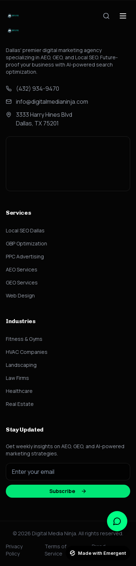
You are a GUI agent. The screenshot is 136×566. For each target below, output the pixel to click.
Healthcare (19, 390)
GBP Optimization (26, 243)
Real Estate (20, 403)
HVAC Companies (27, 351)
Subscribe (68, 491)
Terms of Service (55, 550)
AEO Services (21, 269)
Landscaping (21, 364)
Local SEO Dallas (25, 230)
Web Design (20, 295)
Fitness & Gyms (24, 338)
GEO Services (22, 282)
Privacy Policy (14, 550)
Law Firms (17, 377)
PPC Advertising (25, 256)
